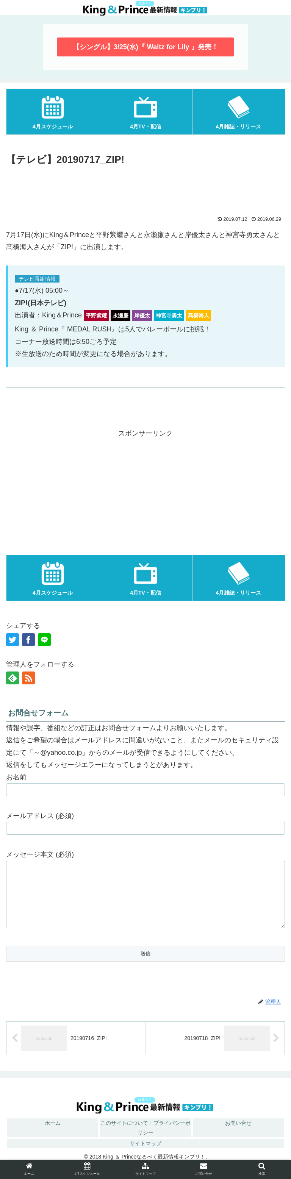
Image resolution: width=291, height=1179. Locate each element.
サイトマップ (145, 1155)
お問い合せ (238, 1134)
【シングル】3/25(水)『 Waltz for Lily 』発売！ (145, 47)
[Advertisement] (145, 189)
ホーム (53, 1134)
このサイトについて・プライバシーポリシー (145, 1139)
